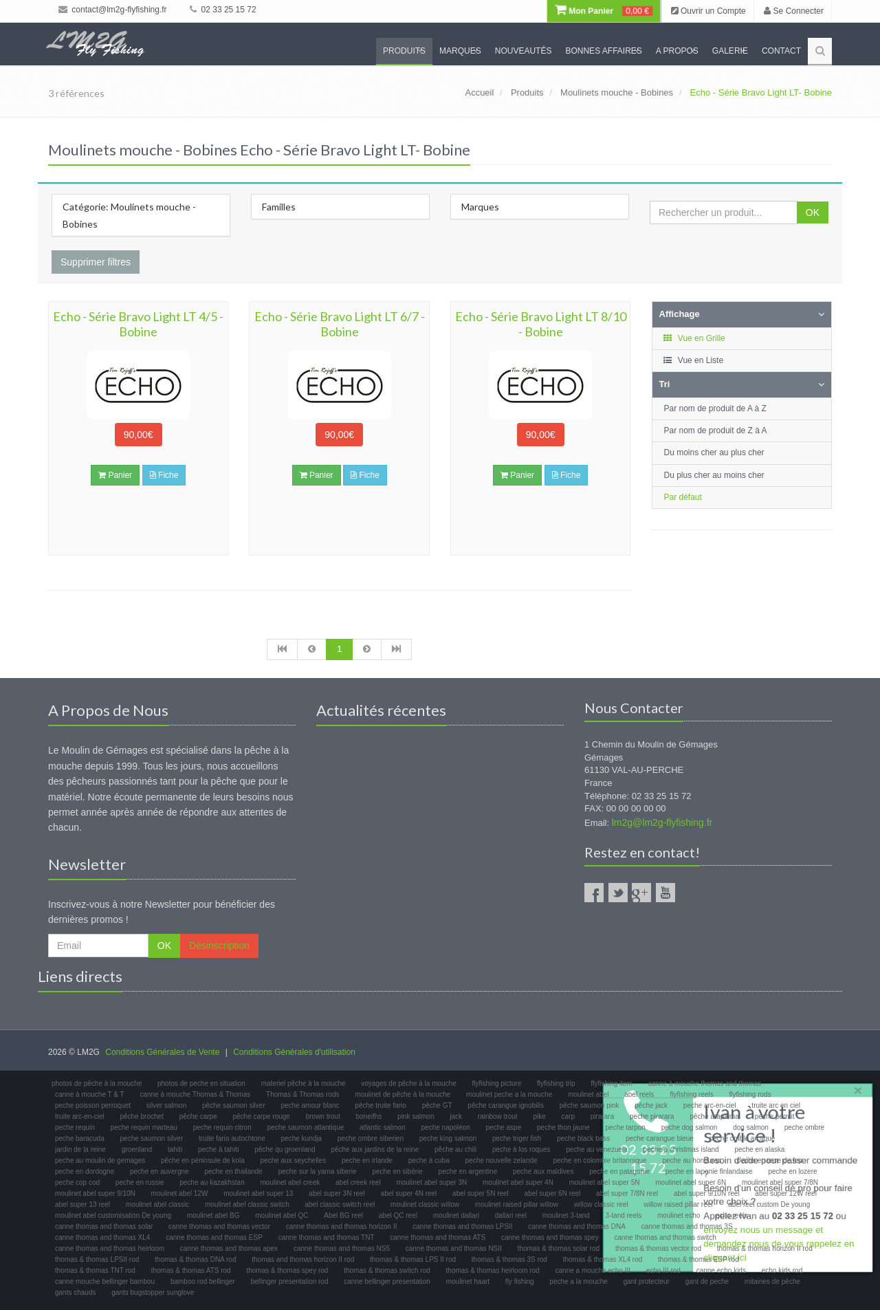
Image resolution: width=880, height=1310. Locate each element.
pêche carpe (198, 1116)
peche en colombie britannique (599, 1160)
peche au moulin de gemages (100, 1160)
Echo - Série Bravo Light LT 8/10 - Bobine (540, 324)
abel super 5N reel (480, 1193)
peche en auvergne (159, 1171)
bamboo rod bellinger (202, 1281)
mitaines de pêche (772, 1281)
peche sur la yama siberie (317, 1171)
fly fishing (519, 1281)
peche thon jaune (563, 1127)
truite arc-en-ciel (79, 1116)
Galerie (730, 51)
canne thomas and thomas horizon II (341, 1226)
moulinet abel (588, 1094)
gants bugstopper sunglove (152, 1292)
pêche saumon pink (589, 1105)
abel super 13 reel (82, 1204)
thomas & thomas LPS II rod (413, 1259)
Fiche (164, 475)
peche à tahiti (218, 1149)
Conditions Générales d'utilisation (294, 1052)
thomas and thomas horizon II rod (303, 1259)
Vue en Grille (694, 338)
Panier (115, 475)
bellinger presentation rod (290, 1281)
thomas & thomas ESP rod (698, 1259)
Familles (279, 206)
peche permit (775, 1116)
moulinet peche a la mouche (509, 1094)
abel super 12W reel (786, 1193)
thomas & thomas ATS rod (191, 1270)
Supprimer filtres (95, 262)
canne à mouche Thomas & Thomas (195, 1094)
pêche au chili (455, 1149)
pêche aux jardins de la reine (375, 1149)
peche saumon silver (152, 1138)
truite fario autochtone (232, 1138)
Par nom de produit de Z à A (715, 430)
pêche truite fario (380, 1105)
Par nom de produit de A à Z (715, 408)
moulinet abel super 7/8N (780, 1182)
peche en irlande (367, 1160)
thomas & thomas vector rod (658, 1248)
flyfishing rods (750, 1094)
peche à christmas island (681, 1149)
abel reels (639, 1094)
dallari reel (511, 1215)
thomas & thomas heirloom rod (493, 1270)
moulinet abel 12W (179, 1193)
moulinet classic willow (424, 1204)
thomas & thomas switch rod (387, 1270)
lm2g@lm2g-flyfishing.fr (662, 822)
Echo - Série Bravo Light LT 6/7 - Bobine (339, 324)
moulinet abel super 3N (431, 1182)
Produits (404, 51)
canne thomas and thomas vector (219, 1226)
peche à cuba (429, 1160)
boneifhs (368, 1116)
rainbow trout (498, 1116)
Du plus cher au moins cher (714, 475)
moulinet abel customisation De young (113, 1215)
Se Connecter (794, 11)
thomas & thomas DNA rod (195, 1259)
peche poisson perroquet (93, 1105)
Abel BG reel (343, 1215)
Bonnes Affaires (603, 51)
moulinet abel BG (213, 1215)
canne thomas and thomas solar (104, 1226)
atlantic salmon (383, 1127)
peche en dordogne (84, 1171)
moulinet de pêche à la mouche (402, 1094)
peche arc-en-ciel (709, 1105)
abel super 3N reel (337, 1193)
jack (456, 1116)
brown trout (323, 1116)
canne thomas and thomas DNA (577, 1226)
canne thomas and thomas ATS (437, 1237)
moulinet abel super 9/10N (95, 1193)
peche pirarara (652, 1116)
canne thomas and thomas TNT (326, 1237)
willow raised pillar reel (678, 1204)
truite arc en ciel (775, 1105)
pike (539, 1116)
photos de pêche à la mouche (97, 1083)
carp (568, 1116)
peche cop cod (77, 1182)
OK (813, 212)
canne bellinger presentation (387, 1281)
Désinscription (219, 945)
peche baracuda (79, 1138)
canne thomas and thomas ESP (214, 1237)
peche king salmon (447, 1138)
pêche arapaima (714, 1116)
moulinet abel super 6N (690, 1182)
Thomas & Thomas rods (303, 1094)
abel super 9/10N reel (707, 1193)
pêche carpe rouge (260, 1116)
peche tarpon (626, 1127)
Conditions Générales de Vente (162, 1052)
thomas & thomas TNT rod (95, 1270)
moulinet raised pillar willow (516, 1204)
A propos (677, 51)
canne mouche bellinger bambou (105, 1281)
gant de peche (707, 1281)
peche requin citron (222, 1127)
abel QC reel (398, 1215)
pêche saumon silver (233, 1105)
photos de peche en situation (201, 1083)
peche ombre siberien (371, 1138)
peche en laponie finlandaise (709, 1171)
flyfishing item (611, 1083)
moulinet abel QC (281, 1215)
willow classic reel (601, 1204)
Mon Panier (603, 11)
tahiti (175, 1149)
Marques (460, 51)
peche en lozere (792, 1171)
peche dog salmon (689, 1127)
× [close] (854, 1087)
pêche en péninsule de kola (203, 1160)
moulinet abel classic (157, 1204)
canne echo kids (721, 1270)
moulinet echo (678, 1215)
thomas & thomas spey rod (287, 1270)
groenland (137, 1149)
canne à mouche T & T (89, 1094)
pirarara (602, 1116)
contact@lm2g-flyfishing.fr (112, 9)
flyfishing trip (556, 1083)
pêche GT (437, 1105)
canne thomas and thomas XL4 (102, 1237)
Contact (781, 51)
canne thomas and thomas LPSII (462, 1226)
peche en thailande (233, 1171)
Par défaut (683, 497)
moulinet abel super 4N (518, 1182)
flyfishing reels (691, 1094)
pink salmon (415, 1116)
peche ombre (804, 1127)
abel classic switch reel (340, 1204)
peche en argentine (468, 1171)
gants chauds (75, 1292)
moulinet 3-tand (566, 1215)
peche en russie (140, 1182)
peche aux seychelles (294, 1160)
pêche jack (651, 1105)
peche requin (75, 1127)
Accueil (479, 92)
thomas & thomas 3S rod (509, 1259)
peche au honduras (691, 1160)
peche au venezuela (597, 1149)
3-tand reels (623, 1215)
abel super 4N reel (409, 1193)
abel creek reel (358, 1182)
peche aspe (504, 1127)
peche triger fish (516, 1138)
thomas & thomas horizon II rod (765, 1248)
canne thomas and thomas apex (229, 1248)
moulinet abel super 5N (604, 1182)
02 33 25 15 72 (223, 9)
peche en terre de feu (769, 1160)
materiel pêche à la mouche (303, 1083)
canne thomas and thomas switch (665, 1237)
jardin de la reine (80, 1149)
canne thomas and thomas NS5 (342, 1248)
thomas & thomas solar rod (559, 1248)
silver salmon (166, 1105)
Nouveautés (523, 51)
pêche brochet (141, 1116)
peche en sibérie (397, 1171)
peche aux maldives (543, 1171)
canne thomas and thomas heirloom (109, 1248)
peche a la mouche (578, 1281)
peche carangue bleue (660, 1138)
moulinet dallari (456, 1215)
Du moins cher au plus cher (714, 452)
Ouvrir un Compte (708, 11)
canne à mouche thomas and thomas (705, 1083)
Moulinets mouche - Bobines (616, 92)
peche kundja (301, 1138)
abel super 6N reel (553, 1193)
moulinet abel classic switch (247, 1204)
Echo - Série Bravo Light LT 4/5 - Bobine (138, 324)
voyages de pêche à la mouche (408, 1083)
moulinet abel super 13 (258, 1193)
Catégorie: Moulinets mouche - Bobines (129, 215)
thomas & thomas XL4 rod (603, 1259)
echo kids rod (782, 1270)
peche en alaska (759, 1149)
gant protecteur (647, 1281)
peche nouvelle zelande (501, 1160)
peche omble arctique (743, 1138)
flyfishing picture (497, 1083)
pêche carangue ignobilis (506, 1105)
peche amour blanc (310, 1105)
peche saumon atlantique (305, 1127)
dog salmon (751, 1127)
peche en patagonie (619, 1171)
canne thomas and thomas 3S (687, 1226)
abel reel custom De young (769, 1204)
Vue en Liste (693, 360)
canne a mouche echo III (593, 1270)
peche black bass (583, 1138)
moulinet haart (468, 1281)
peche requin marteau (144, 1127)
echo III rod (663, 1270)
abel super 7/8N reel (627, 1193)
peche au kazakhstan (212, 1182)
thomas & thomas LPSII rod (97, 1259)
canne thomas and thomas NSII (454, 1248)
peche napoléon (445, 1127)
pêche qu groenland (284, 1149)
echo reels (731, 1215)
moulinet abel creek (290, 1182)
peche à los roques (521, 1149)
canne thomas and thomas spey (550, 1237)
